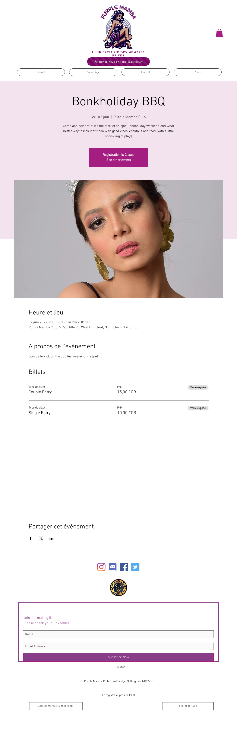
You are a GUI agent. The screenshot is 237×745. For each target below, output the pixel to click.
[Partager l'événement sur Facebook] (31, 538)
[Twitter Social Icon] (135, 567)
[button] (219, 33)
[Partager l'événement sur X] (41, 538)
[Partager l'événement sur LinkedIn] (52, 538)
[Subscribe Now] (118, 657)
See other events (118, 160)
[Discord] (112, 567)
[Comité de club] (188, 706)
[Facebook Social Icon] (124, 567)
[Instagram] (101, 567)
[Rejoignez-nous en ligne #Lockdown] (118, 61)
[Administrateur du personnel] (56, 706)
